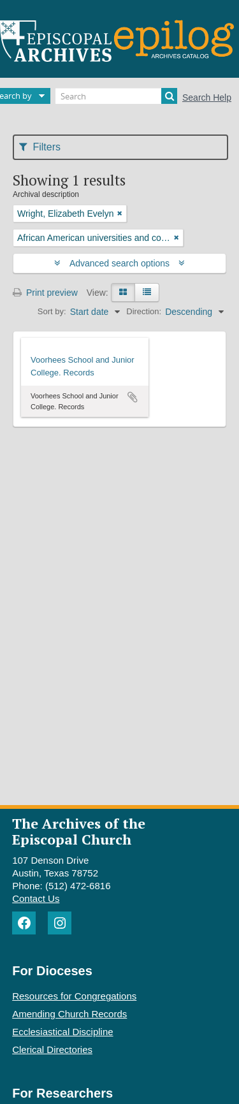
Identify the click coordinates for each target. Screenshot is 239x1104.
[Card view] (123, 292)
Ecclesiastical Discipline (62, 1031)
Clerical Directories (52, 1049)
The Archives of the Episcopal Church (78, 831)
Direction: (143, 311)
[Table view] (146, 292)
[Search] (116, 96)
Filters (40, 147)
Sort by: (52, 311)
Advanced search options (119, 263)
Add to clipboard (132, 397)
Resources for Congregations (74, 996)
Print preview (45, 292)
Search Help (206, 97)
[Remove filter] (119, 213)
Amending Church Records (69, 1013)
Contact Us (35, 898)
